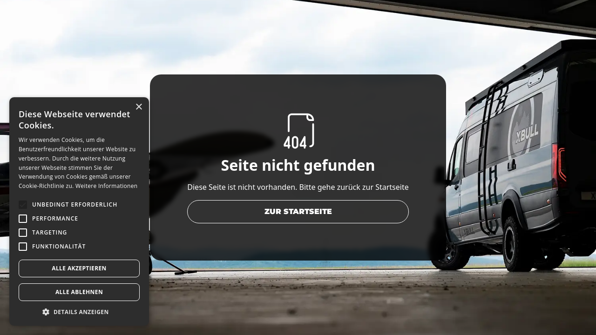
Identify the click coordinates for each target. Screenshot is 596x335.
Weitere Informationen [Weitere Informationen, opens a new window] (106, 186)
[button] (79, 311)
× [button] (138, 107)
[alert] (79, 211)
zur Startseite (298, 211)
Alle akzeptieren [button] (79, 268)
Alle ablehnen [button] (79, 292)
